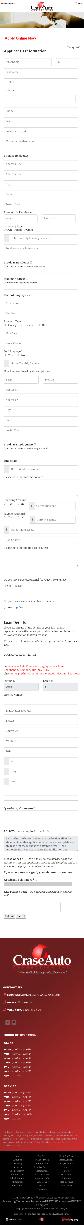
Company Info (42, 1178)
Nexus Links (66, 1185)
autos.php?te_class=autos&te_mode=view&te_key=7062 (45, 674)
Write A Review (42, 1174)
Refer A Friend (66, 1160)
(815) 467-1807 (26, 1002)
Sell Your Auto (17, 1174)
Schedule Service (42, 1167)
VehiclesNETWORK (46, 1201)
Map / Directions (9, 3)
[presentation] (40, 907)
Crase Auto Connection (61, 1198)
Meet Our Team (66, 1156)
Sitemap (66, 1178)
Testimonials (42, 1171)
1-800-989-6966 (32, 1010)
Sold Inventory (66, 1174)
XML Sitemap (66, 1182)
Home (18, 1156)
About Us (17, 1160)
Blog (66, 1171)
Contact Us (42, 1182)
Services (18, 1167)
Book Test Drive (18, 1171)
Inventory (17, 1163)
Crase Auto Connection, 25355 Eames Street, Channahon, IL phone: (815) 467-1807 (34, 668)
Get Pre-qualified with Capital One (42, 1160)
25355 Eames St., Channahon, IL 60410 (40, 995)
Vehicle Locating (18, 1178)
